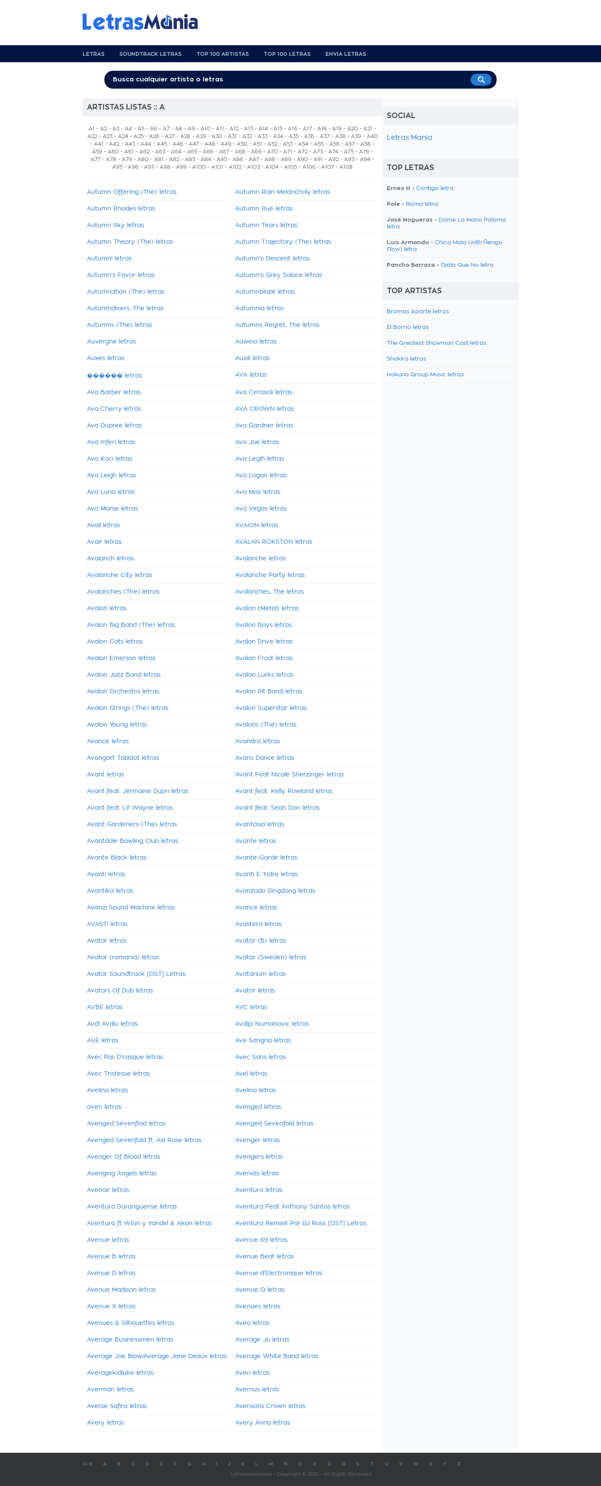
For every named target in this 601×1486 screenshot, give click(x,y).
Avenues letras (257, 1307)
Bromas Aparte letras (418, 312)
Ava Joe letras (257, 442)
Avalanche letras (260, 559)
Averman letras (110, 1390)
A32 (247, 136)
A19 (337, 128)
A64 (176, 151)
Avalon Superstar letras (271, 708)
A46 (178, 144)
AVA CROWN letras (264, 409)
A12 (234, 128)
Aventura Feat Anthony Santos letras (292, 1207)
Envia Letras (345, 54)
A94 (365, 159)
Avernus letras (257, 1390)
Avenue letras (108, 1240)
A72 (303, 151)
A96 (133, 167)
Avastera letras (258, 924)
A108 (346, 167)
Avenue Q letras (260, 1290)
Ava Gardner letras (264, 426)
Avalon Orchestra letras (123, 692)
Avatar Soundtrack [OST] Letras (136, 974)
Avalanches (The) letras (123, 592)
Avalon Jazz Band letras (124, 675)
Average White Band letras (276, 1356)
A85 (222, 159)
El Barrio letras (408, 327)
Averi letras (252, 1373)
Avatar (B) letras (260, 941)
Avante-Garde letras (266, 858)
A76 (364, 151)
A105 (290, 167)
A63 (160, 151)
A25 (139, 136)
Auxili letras (252, 358)
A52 (272, 144)
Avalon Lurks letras (264, 675)
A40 (372, 136)
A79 (127, 159)
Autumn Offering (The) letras (131, 192)
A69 (256, 151)
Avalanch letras (110, 559)
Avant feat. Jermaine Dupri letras (137, 791)
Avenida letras (257, 1174)
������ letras (114, 376)
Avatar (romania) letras (123, 958)
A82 (174, 159)
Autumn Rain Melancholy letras (282, 192)
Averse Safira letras (117, 1406)
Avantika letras (110, 891)
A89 (286, 159)
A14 (263, 128)
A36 (309, 136)
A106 (309, 167)
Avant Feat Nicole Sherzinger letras (289, 775)
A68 (240, 151)
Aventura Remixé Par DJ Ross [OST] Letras (300, 1223)
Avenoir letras (108, 1190)
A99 (181, 167)
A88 (270, 159)
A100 (199, 167)
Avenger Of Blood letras (123, 1157)
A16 (292, 128)
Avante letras (255, 841)
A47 (194, 144)
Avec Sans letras (260, 1057)
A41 (99, 144)
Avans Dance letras (264, 758)
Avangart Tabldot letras (123, 758)
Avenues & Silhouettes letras (130, 1323)
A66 (208, 151)
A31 (232, 136)
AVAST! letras (107, 924)
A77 (96, 159)
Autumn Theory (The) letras (130, 242)
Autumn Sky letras (115, 225)
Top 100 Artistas (222, 54)
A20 (352, 128)
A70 (272, 151)
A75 (349, 151)
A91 (318, 159)
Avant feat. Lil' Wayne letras (130, 808)
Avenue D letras (111, 1273)
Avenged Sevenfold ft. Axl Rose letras (144, 1140)
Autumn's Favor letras (121, 275)
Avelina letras (107, 1091)
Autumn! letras (109, 259)
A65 (192, 151)
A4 (128, 128)
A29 (201, 136)
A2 (103, 128)
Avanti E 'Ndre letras (266, 874)
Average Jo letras (262, 1340)
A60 (113, 151)
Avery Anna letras (262, 1423)
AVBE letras (105, 1007)
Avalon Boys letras (263, 625)
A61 (129, 151)
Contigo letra (435, 188)
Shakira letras (406, 359)
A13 (248, 128)
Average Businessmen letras (130, 1340)
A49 (226, 144)
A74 (333, 151)
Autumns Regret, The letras (277, 325)
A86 (238, 159)
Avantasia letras (259, 825)
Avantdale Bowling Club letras (132, 841)
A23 (107, 136)
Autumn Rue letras (264, 209)
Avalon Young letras (117, 725)
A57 (350, 144)
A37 (325, 136)
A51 (257, 144)
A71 (287, 151)
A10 (205, 128)
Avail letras (103, 525)
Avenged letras (258, 1107)
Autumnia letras (259, 309)
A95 (117, 167)
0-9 (87, 1464)
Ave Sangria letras (263, 1041)
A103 (253, 167)
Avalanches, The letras (269, 592)
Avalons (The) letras (265, 725)
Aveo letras (252, 1323)
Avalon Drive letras (264, 642)
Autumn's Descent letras (272, 259)
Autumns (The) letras (119, 325)
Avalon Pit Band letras (268, 692)
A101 (217, 167)
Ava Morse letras (112, 509)
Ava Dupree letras (114, 426)
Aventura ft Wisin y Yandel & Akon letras (149, 1223)
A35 (294, 136)
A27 (170, 136)
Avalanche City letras (119, 575)
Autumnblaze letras (265, 292)
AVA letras (251, 375)
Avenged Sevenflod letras (126, 1124)
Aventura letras (258, 1190)
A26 (154, 136)
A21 (367, 128)
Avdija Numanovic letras (272, 1024)
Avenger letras (257, 1140)
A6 (153, 128)
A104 (272, 167)
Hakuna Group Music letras (425, 375)
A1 (92, 128)
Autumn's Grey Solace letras (278, 275)
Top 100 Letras (287, 54)
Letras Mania (409, 137)
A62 (144, 151)
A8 (178, 128)
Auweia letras (255, 342)
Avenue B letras (111, 1257)
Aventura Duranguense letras (132, 1207)
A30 (217, 136)
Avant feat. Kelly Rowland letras (284, 791)
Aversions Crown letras (270, 1406)
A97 (149, 167)
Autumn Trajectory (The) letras (283, 242)
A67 (224, 151)
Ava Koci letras (109, 459)
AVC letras (251, 1007)
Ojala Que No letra (467, 265)
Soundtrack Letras (150, 54)
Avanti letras (106, 874)
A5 (141, 128)
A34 (278, 136)
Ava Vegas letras (261, 509)
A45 (162, 144)
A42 (114, 144)
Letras (93, 54)
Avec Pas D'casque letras (125, 1057)
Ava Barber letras (114, 392)
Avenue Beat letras (264, 1257)
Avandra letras (257, 741)
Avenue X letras (111, 1307)
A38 (340, 136)
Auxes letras (105, 358)
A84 (206, 159)
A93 (349, 159)
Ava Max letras (257, 492)
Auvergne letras (111, 342)
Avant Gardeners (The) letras (132, 825)
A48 (209, 144)
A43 (130, 144)
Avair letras (104, 542)
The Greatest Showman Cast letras (436, 343)
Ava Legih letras (259, 459)
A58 (365, 144)
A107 (327, 167)
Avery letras (105, 1423)
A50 (242, 144)
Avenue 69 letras (261, 1240)
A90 (302, 159)
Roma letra (422, 204)
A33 (262, 136)
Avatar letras (107, 941)
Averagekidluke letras (120, 1373)
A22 (92, 136)
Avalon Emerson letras (121, 658)
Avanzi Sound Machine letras (131, 908)
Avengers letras (259, 1157)
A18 (322, 128)
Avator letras (255, 991)
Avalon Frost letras (264, 658)
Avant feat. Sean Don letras (277, 808)
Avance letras (108, 741)
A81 (159, 159)
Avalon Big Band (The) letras (131, 625)
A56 (334, 144)
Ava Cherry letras (114, 409)
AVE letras (102, 1041)
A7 (166, 128)
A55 (319, 144)
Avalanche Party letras (270, 575)
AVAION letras (256, 525)
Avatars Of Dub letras (120, 991)
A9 (191, 128)
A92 (333, 159)
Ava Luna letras (111, 492)
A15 (277, 128)
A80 (143, 159)
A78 (111, 159)
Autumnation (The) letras (125, 292)
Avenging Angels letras (121, 1174)
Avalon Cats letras (115, 642)
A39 (356, 136)
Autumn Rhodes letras (121, 209)
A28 (185, 136)
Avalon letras (107, 609)
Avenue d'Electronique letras (278, 1273)
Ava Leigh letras (111, 476)
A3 (115, 128)
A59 (97, 151)
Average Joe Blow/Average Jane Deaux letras (157, 1356)
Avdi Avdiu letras (112, 1024)
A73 (318, 151)
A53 (288, 144)
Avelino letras (255, 1091)
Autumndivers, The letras (125, 309)
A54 (303, 144)
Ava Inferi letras (111, 442)
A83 (190, 159)
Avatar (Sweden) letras (270, 958)
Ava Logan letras (261, 476)
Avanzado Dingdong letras (275, 891)
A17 (307, 128)
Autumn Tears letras (266, 225)
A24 (123, 136)
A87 (254, 159)
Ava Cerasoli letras (263, 392)
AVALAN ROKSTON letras (273, 542)
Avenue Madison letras (121, 1290)
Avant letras (105, 775)
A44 (146, 144)
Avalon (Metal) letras (267, 609)
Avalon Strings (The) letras (127, 708)
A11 (220, 128)
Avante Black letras (117, 858)
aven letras (104, 1107)
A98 (165, 167)
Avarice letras (256, 908)
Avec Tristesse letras (118, 1074)
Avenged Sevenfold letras (274, 1124)
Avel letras (251, 1074)
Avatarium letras (260, 974)
